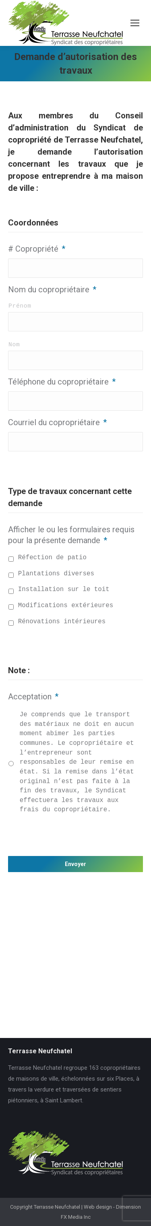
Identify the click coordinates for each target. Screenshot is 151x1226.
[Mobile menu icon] (135, 23)
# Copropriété (36, 249)
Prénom (19, 306)
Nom (14, 344)
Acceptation (33, 696)
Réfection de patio (52, 557)
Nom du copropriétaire (52, 289)
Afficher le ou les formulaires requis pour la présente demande (71, 535)
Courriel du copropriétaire (57, 422)
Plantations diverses (56, 573)
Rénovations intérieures (61, 621)
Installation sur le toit (64, 589)
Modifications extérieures (65, 605)
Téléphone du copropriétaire (62, 382)
